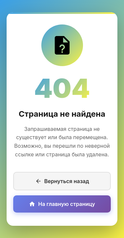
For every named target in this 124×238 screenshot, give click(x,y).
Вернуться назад (62, 181)
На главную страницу (62, 204)
